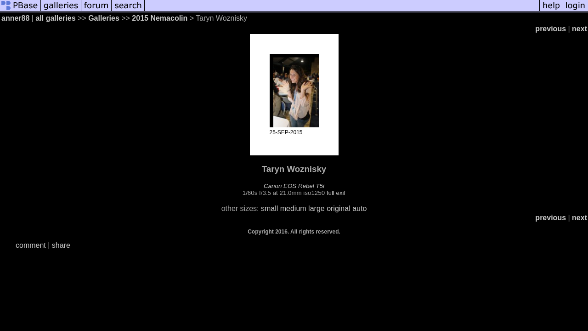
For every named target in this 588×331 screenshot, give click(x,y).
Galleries (103, 18)
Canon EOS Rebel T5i (294, 186)
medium (293, 208)
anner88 (15, 18)
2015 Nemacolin (160, 18)
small (269, 208)
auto (359, 208)
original (339, 208)
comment (31, 245)
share (61, 245)
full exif (336, 192)
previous (550, 29)
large (316, 208)
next (579, 29)
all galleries (55, 18)
